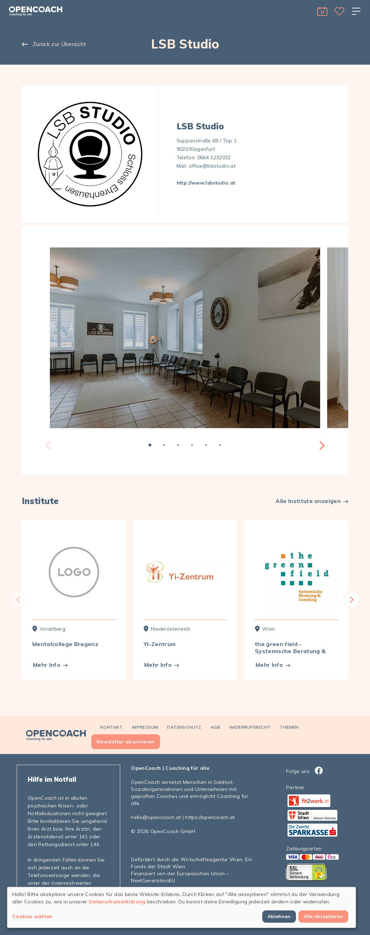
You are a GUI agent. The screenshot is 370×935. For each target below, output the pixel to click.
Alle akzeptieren (323, 916)
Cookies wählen (32, 916)
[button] (322, 11)
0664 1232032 (214, 157)
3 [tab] (178, 445)
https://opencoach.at (210, 817)
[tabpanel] (185, 337)
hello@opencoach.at (156, 817)
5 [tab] (206, 445)
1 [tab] (149, 445)
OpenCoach (146, 768)
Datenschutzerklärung (117, 901)
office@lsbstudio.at (212, 166)
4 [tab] (192, 445)
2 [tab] (164, 445)
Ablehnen (279, 916)
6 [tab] (220, 445)
